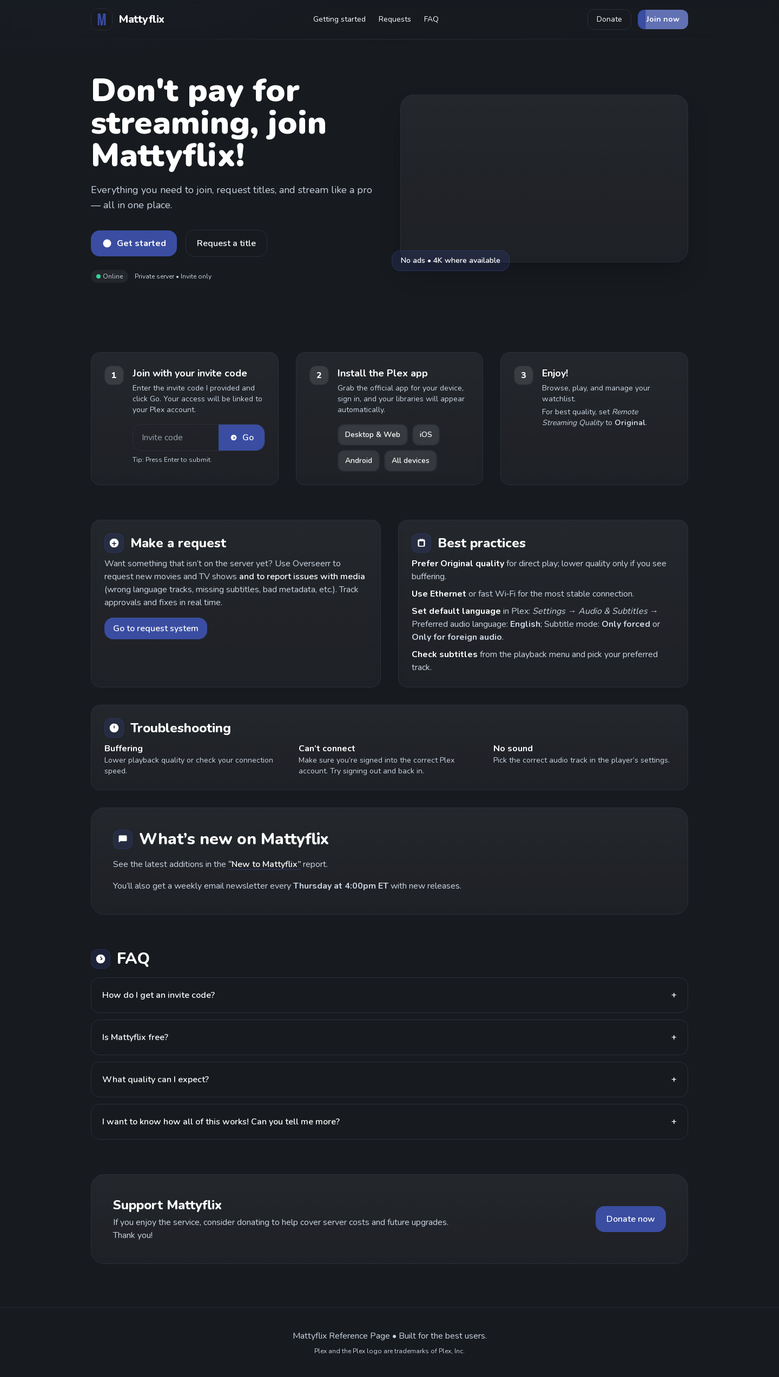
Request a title (226, 243)
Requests (395, 19)
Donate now (630, 1219)
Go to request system (156, 628)
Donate (609, 19)
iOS (426, 434)
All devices (411, 460)
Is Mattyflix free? (389, 1037)
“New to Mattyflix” (264, 864)
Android (358, 460)
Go (241, 437)
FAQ (431, 19)
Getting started (339, 19)
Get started (134, 243)
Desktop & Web (372, 434)
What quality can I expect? (389, 1079)
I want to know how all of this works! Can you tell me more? (389, 1121)
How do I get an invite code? (389, 995)
